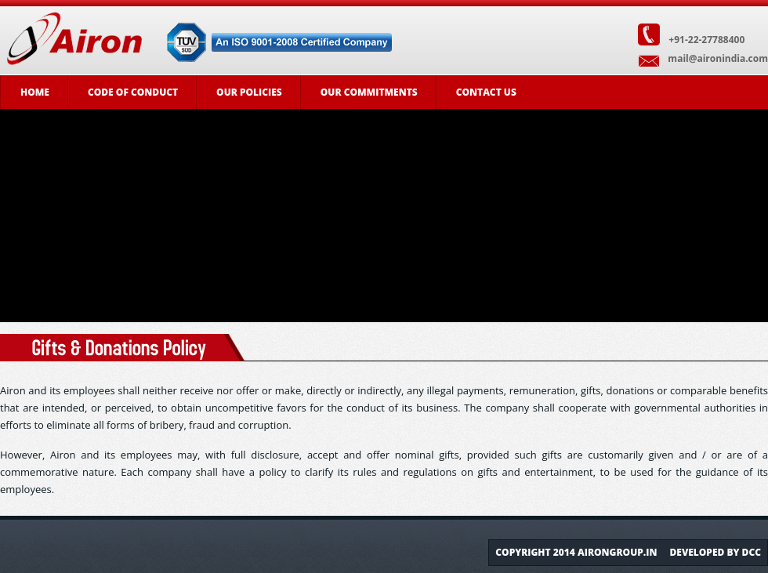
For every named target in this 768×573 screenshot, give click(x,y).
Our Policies (249, 92)
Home (34, 92)
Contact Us (486, 92)
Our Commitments (369, 92)
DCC (751, 552)
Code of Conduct (133, 92)
